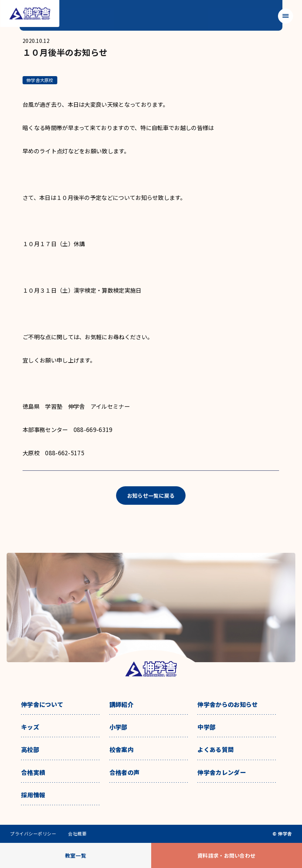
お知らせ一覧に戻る (151, 495)
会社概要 (77, 833)
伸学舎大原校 (39, 80)
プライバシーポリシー (33, 833)
